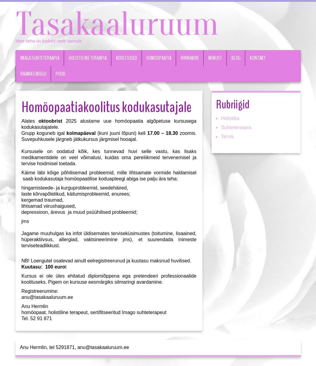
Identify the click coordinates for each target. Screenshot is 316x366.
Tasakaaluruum (117, 24)
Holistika (230, 118)
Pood (60, 73)
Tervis (227, 136)
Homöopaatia (158, 58)
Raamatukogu (33, 73)
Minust (215, 58)
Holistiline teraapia (88, 58)
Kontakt (258, 58)
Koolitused (126, 58)
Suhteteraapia (236, 127)
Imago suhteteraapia (39, 58)
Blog (235, 58)
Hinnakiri (190, 58)
